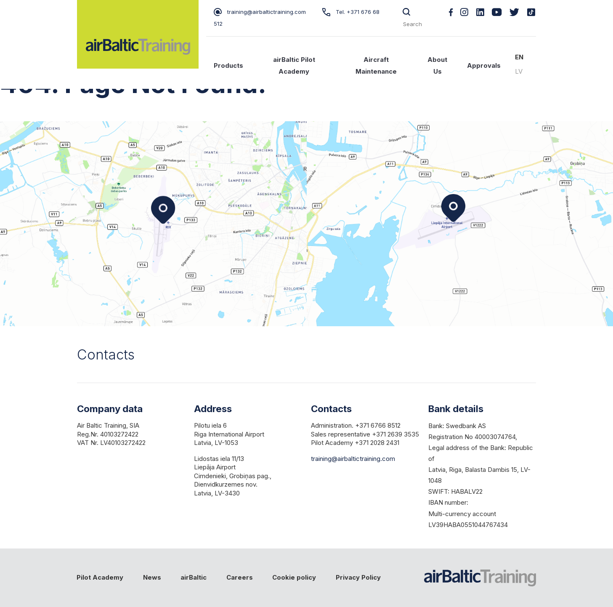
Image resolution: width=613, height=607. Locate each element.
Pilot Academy (100, 577)
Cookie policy (294, 577)
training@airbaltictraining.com (260, 11)
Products (228, 65)
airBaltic (193, 577)
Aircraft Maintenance (376, 65)
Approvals (484, 65)
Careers (239, 577)
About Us (437, 65)
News (152, 577)
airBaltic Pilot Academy (294, 65)
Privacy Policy (358, 577)
